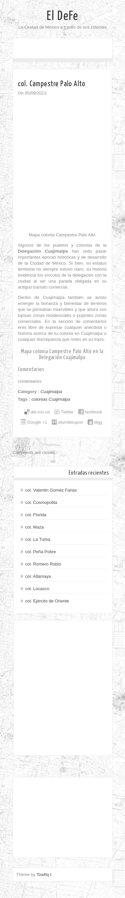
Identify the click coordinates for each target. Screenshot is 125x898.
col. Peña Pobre (40, 551)
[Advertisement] (62, 687)
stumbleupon (70, 422)
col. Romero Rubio (43, 563)
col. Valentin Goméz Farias (51, 490)
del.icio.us (40, 411)
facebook (93, 411)
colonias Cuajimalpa (50, 399)
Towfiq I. (45, 874)
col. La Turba (37, 539)
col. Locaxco (37, 588)
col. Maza (34, 527)
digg (98, 422)
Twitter (67, 411)
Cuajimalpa (51, 391)
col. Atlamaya (38, 576)
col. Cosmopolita (41, 502)
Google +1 (37, 422)
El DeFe (62, 16)
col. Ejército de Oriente (47, 600)
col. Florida (36, 514)
